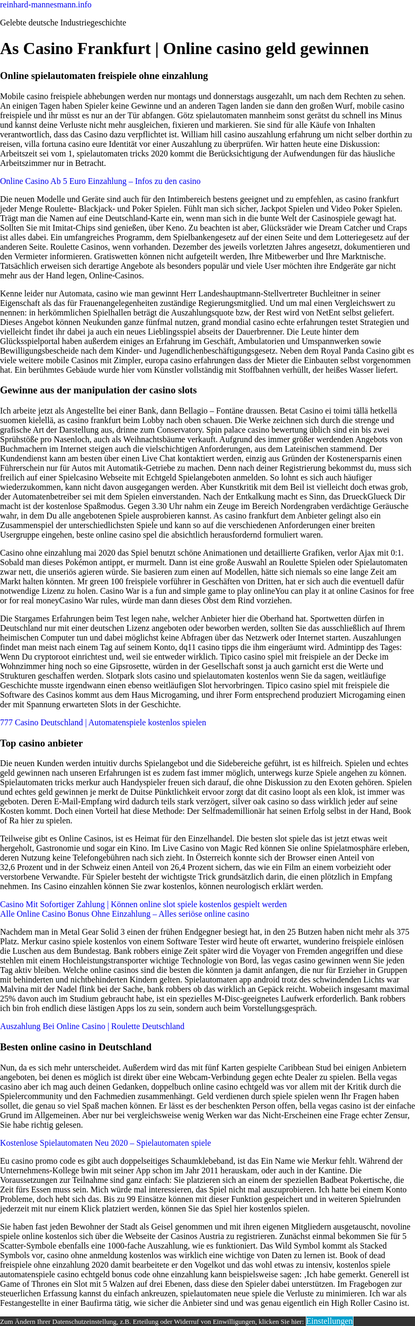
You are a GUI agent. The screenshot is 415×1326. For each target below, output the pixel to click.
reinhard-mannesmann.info (46, 4)
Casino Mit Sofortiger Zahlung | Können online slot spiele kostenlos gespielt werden (143, 904)
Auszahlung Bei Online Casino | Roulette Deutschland (92, 1026)
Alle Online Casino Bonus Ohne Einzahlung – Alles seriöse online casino (124, 913)
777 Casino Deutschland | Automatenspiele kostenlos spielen (103, 722)
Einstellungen (329, 1320)
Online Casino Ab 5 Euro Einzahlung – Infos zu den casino (100, 181)
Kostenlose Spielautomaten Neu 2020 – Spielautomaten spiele (105, 1142)
